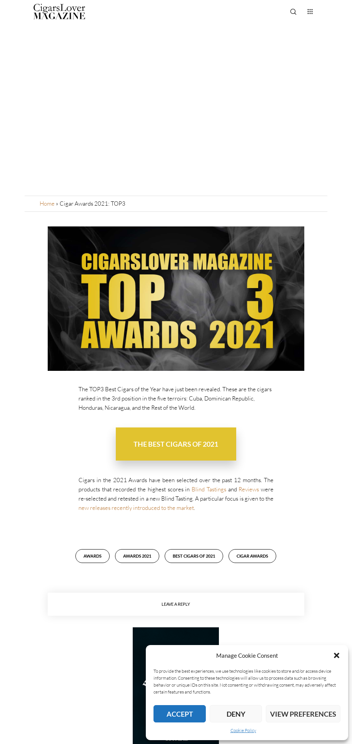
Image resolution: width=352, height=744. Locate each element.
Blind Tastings (209, 489)
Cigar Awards (252, 555)
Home (47, 203)
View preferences (303, 714)
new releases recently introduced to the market (136, 507)
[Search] (293, 11)
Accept (180, 714)
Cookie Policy (243, 730)
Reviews (249, 489)
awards (92, 555)
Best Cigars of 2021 (194, 555)
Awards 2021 (137, 555)
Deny (236, 714)
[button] (336, 655)
